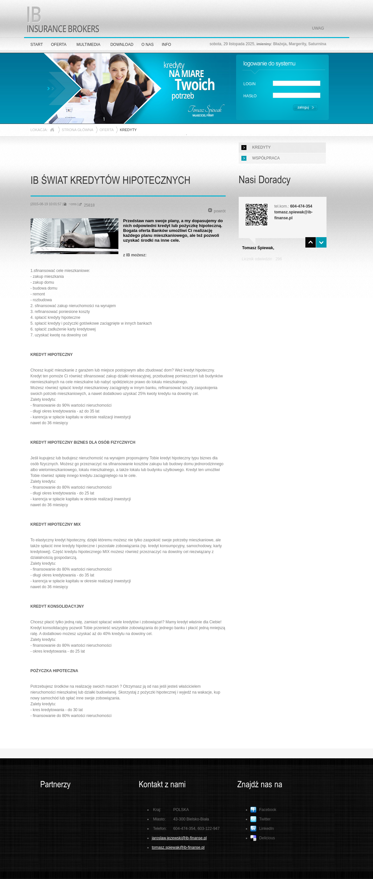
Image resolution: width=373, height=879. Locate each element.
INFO (166, 44)
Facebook (263, 810)
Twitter (260, 819)
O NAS (147, 44)
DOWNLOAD (121, 44)
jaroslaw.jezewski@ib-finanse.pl (179, 838)
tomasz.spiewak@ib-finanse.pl (178, 847)
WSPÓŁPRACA (266, 158)
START (37, 44)
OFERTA (59, 44)
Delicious (262, 838)
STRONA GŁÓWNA (77, 130)
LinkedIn (262, 829)
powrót (216, 210)
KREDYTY (261, 147)
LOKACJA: (39, 130)
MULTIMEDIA (88, 44)
